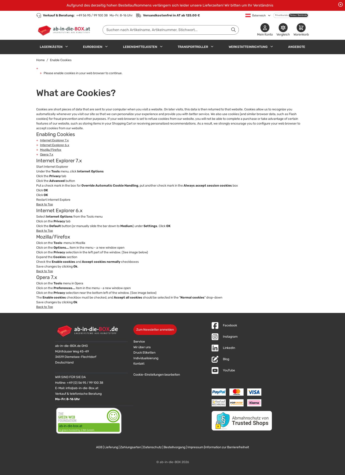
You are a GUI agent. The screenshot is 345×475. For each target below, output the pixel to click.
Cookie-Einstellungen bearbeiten (156, 375)
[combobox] (171, 30)
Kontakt (138, 364)
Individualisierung (145, 358)
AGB (99, 447)
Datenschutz (152, 447)
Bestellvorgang (174, 447)
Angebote (296, 47)
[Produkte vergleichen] (283, 30)
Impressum (195, 447)
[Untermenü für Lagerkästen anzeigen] (66, 46)
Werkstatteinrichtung (248, 47)
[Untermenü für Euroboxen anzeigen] (106, 46)
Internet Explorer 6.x (54, 145)
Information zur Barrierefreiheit (227, 447)
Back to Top (44, 204)
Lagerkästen (51, 47)
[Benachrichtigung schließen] (340, 4)
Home (40, 60)
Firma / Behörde (298, 15)
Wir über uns (142, 347)
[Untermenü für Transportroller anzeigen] (212, 46)
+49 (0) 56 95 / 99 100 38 (85, 383)
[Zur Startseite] (65, 30)
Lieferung (111, 447)
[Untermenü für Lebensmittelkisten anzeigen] (161, 46)
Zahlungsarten (130, 447)
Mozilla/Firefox (50, 150)
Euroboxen (92, 47)
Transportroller (193, 47)
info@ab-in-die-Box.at (82, 388)
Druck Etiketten (144, 353)
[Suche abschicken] (233, 29)
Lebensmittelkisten (140, 47)
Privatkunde (281, 15)
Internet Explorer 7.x (54, 140)
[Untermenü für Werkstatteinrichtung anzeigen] (271, 46)
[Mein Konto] (265, 30)
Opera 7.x (46, 154)
